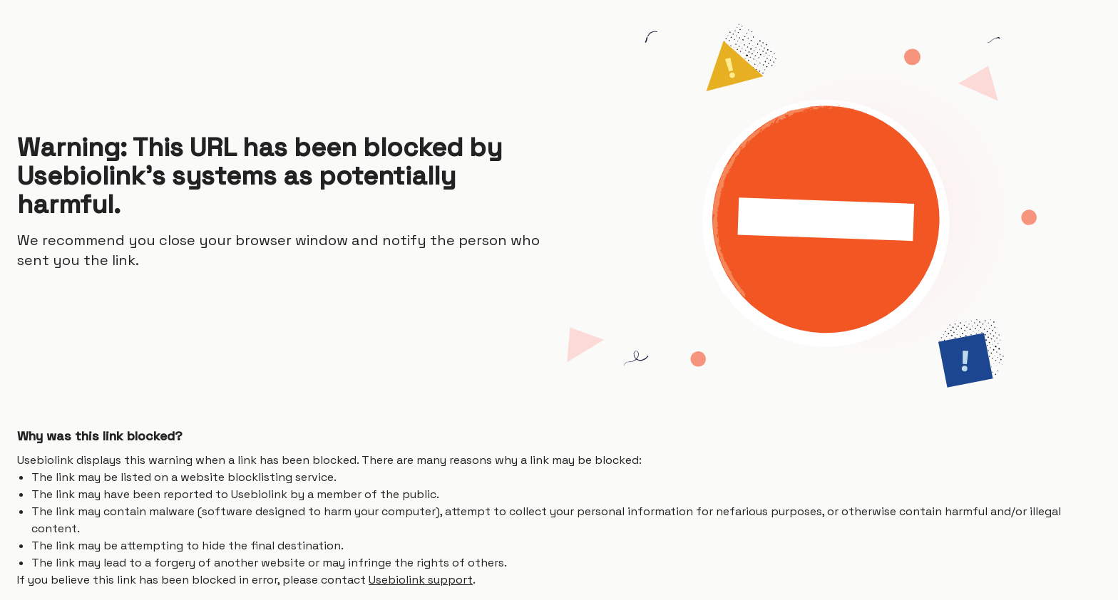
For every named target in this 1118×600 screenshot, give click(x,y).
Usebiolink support (421, 579)
